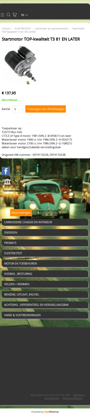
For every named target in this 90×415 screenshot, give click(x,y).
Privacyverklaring (72, 398)
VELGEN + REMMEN (16, 284)
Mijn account (11, 343)
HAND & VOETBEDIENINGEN (22, 315)
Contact (6, 28)
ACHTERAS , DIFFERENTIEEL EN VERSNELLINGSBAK (36, 305)
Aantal (6, 109)
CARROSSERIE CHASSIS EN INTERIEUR (28, 222)
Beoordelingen (21, 212)
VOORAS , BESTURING (18, 274)
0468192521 (14, 387)
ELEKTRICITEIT (13, 253)
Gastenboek (44, 343)
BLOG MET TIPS (46, 349)
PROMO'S (10, 243)
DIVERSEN (10, 232)
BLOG (7, 354)
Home (7, 333)
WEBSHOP (43, 338)
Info (5, 338)
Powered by (45, 411)
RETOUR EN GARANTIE (17, 349)
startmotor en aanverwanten (51, 28)
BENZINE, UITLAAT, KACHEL (21, 294)
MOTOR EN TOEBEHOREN (20, 263)
